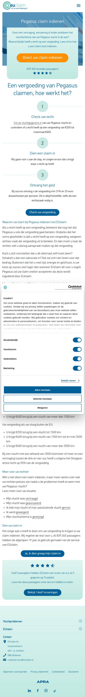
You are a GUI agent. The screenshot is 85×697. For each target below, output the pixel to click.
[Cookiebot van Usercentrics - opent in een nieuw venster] (68, 287)
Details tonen (68, 380)
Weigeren (42, 407)
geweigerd (22, 512)
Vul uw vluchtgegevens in (28, 123)
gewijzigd (38, 516)
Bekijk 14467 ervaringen (43, 592)
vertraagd (32, 498)
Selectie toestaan (42, 398)
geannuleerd (33, 503)
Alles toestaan (42, 389)
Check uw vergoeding (42, 212)
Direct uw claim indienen (42, 58)
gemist (66, 507)
